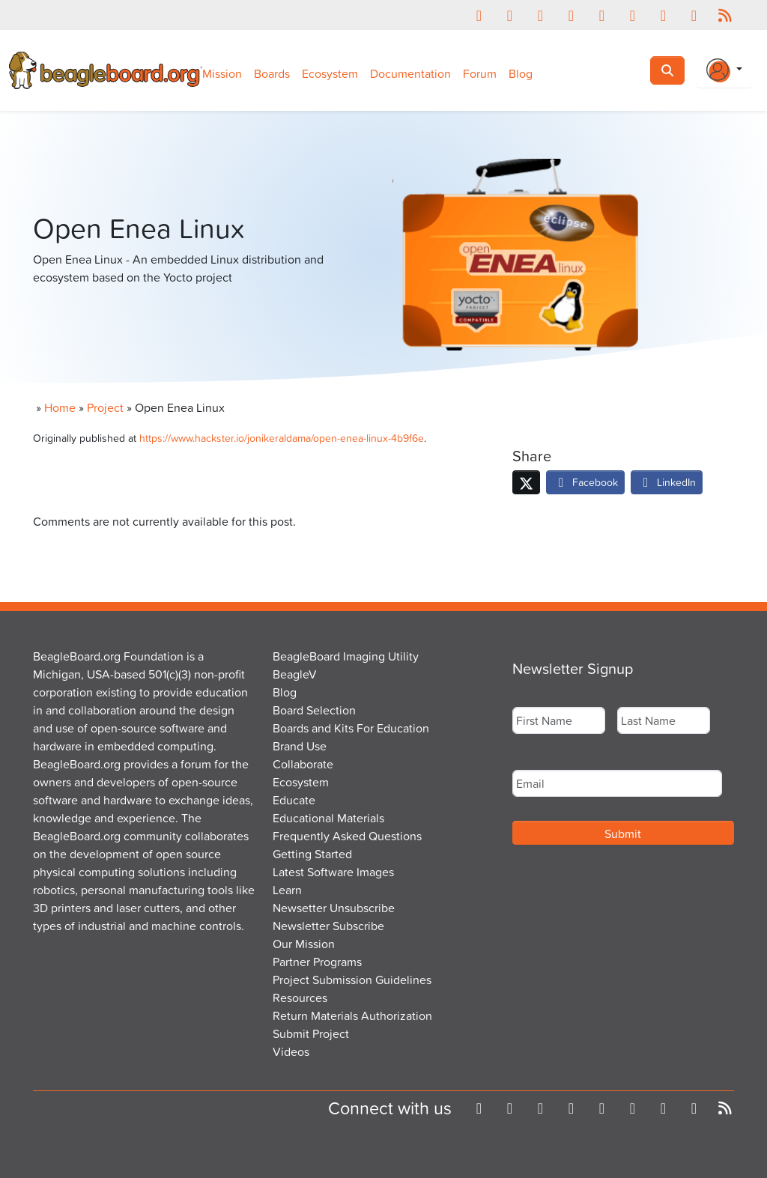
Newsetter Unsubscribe (334, 907)
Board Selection (314, 710)
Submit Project (311, 1033)
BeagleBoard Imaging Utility (346, 656)
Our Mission (304, 943)
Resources (300, 997)
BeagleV (295, 674)
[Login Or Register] (724, 70)
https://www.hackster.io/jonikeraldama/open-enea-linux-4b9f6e (281, 438)
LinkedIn (666, 482)
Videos (291, 1051)
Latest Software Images (333, 871)
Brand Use (300, 746)
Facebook (585, 482)
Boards (272, 73)
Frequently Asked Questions (347, 836)
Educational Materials (328, 818)
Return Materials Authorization (352, 1015)
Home (60, 407)
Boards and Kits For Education (351, 728)
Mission (222, 73)
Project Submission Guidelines (352, 979)
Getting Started (312, 853)
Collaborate (303, 764)
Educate (294, 800)
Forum (480, 73)
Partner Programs (317, 961)
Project (105, 407)
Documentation (410, 73)
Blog (521, 73)
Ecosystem (330, 73)
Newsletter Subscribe (328, 925)
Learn (287, 889)
